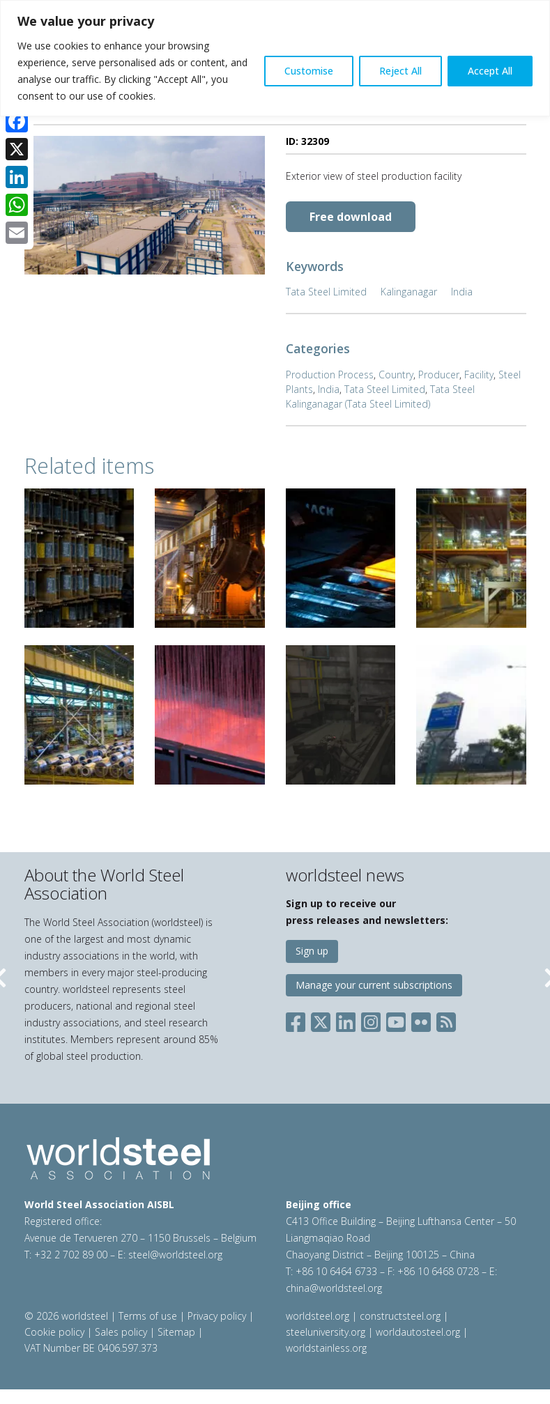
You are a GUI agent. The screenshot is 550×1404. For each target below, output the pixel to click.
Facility (479, 374)
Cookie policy (54, 1332)
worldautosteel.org (419, 1332)
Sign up (312, 950)
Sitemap (176, 1332)
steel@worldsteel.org (175, 1254)
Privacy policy (217, 1315)
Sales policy (121, 1332)
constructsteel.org (400, 1315)
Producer (438, 374)
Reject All (400, 70)
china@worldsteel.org (334, 1288)
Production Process (330, 374)
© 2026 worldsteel (67, 1315)
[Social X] (320, 1020)
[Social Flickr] (421, 1020)
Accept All (490, 70)
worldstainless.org (326, 1348)
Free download (351, 216)
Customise (308, 70)
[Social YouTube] (396, 1020)
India (462, 291)
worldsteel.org (317, 1315)
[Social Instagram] (371, 1020)
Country (396, 374)
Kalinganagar (409, 291)
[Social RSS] (446, 1020)
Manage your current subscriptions (374, 985)
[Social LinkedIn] (346, 1020)
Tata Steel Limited (326, 291)
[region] (275, 58)
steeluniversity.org (325, 1332)
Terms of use (148, 1315)
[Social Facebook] (298, 1020)
